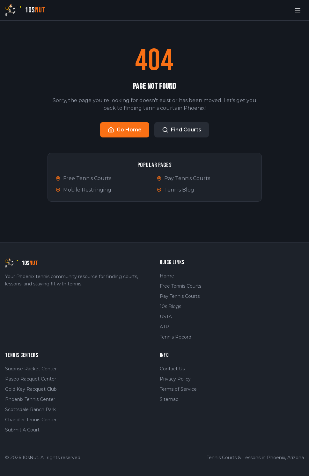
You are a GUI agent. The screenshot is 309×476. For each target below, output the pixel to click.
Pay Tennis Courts (183, 178)
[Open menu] (297, 10)
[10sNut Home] (25, 10)
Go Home (125, 130)
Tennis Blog (175, 190)
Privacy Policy (175, 379)
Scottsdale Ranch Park (30, 409)
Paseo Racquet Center (30, 379)
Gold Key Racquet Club (31, 389)
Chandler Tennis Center (31, 420)
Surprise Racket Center (31, 369)
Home (167, 276)
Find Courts (181, 130)
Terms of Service (178, 389)
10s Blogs (170, 306)
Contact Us (172, 369)
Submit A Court (22, 430)
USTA (166, 316)
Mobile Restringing (83, 190)
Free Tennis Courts (83, 178)
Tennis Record (175, 337)
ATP (164, 327)
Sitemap (169, 399)
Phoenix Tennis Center (30, 399)
